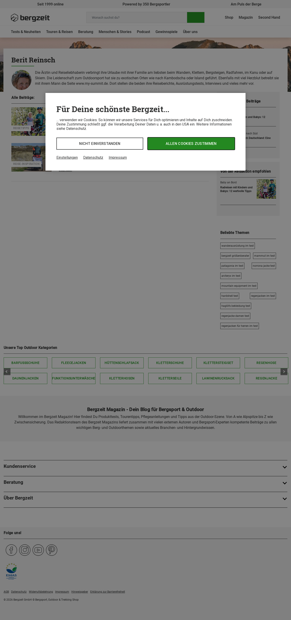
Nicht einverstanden (99, 143)
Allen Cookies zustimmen (191, 143)
